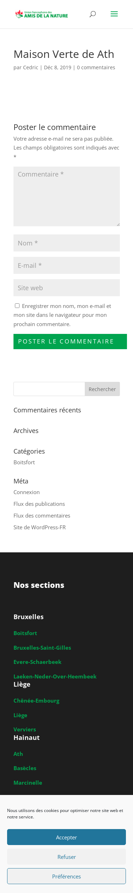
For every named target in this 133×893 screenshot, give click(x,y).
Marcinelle (27, 782)
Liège (20, 715)
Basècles (24, 768)
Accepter (66, 837)
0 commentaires (96, 67)
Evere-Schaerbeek (37, 661)
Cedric (30, 67)
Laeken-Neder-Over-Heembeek (54, 676)
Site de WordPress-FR (39, 527)
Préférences (66, 876)
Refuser (66, 856)
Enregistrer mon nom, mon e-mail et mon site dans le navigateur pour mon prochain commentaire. (62, 315)
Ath (18, 753)
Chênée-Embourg (36, 700)
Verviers (24, 729)
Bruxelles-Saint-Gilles (42, 647)
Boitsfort (24, 462)
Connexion (26, 492)
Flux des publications (39, 503)
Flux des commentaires (41, 515)
